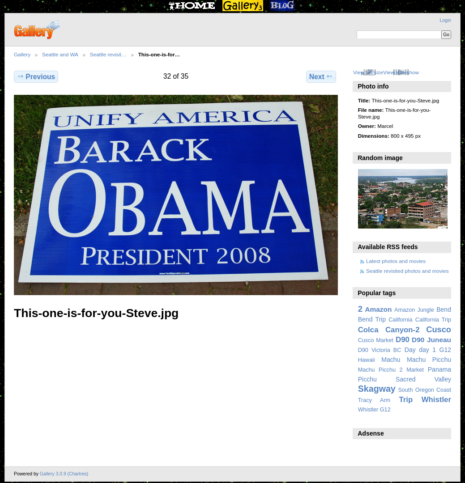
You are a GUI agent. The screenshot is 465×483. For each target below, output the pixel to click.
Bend (443, 309)
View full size (368, 72)
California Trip (433, 320)
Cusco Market (375, 340)
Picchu (367, 379)
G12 (445, 349)
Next (321, 76)
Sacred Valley (423, 379)
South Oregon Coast (424, 390)
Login (445, 20)
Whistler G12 (374, 410)
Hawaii (366, 360)
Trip (406, 399)
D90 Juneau (431, 339)
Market (415, 370)
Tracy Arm (374, 400)
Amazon (378, 309)
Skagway (377, 389)
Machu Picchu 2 (380, 370)
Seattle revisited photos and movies (407, 271)
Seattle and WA (60, 54)
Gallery (22, 54)
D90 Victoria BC (379, 350)
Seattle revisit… (108, 54)
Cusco (438, 329)
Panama (439, 369)
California (400, 320)
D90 (403, 339)
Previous (36, 76)
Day (410, 349)
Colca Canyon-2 (389, 330)
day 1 (427, 349)
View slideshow (401, 72)
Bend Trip (372, 319)
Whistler (436, 399)
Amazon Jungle (414, 310)
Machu (390, 359)
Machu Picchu (429, 359)
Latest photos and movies (396, 261)
